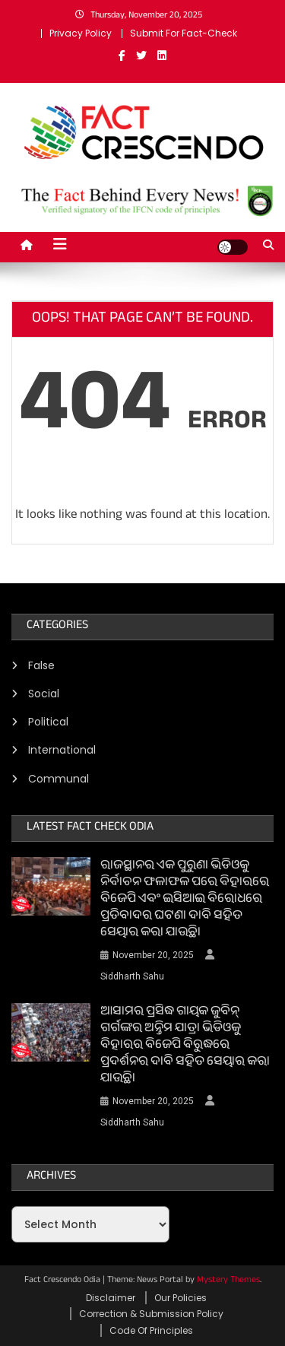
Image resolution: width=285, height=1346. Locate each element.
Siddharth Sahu (132, 976)
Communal (58, 778)
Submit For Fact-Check (183, 33)
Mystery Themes (228, 1280)
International (62, 749)
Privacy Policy (80, 33)
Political (48, 721)
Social (43, 693)
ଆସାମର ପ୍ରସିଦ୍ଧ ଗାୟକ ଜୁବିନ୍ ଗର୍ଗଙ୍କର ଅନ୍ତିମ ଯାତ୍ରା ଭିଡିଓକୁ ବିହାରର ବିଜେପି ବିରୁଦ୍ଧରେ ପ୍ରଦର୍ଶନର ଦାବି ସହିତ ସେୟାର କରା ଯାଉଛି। (185, 1046)
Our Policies (180, 1297)
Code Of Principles (151, 1330)
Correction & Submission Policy (151, 1313)
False (41, 665)
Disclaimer (110, 1297)
